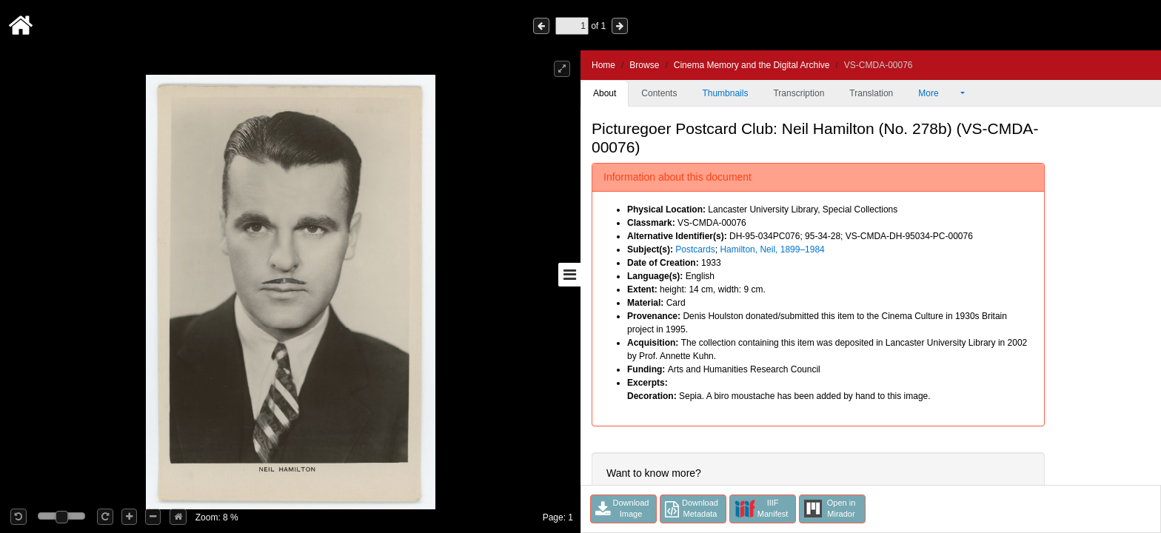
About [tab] (604, 93)
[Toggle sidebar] (569, 274)
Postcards (695, 249)
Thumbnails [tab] (725, 93)
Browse (644, 65)
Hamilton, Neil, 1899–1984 (772, 249)
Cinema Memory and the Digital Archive (752, 65)
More (938, 93)
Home (603, 65)
